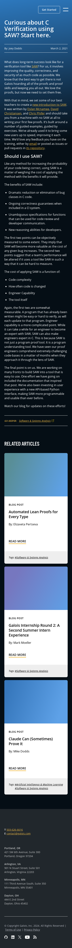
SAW (35, 66)
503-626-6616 (15, 829)
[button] (49, 9)
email (33, 144)
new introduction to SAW (49, 105)
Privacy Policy (32, 929)
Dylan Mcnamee (38, 109)
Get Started (49, 9)
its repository (35, 148)
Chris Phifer (37, 113)
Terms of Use (13, 929)
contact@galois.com (19, 833)
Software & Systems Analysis (35, 420)
